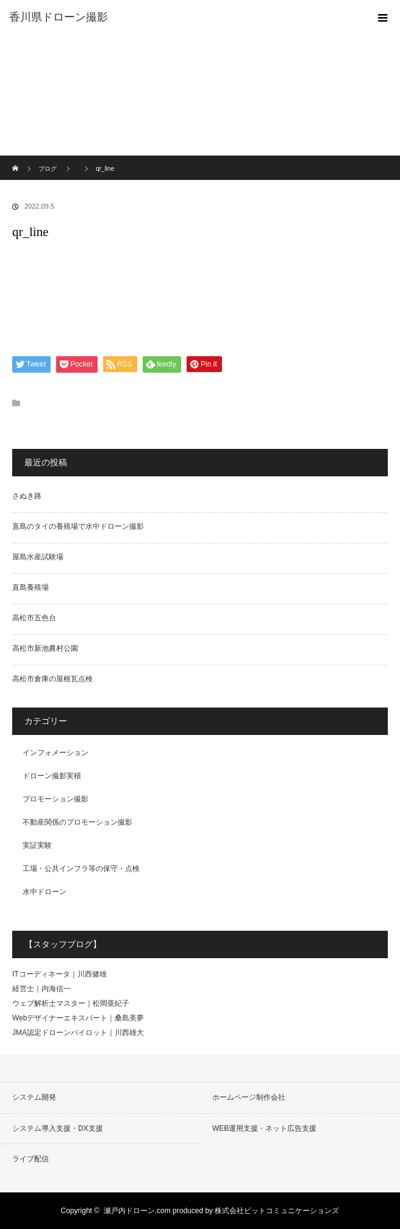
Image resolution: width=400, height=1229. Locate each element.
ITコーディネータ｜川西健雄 (59, 974)
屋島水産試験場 (37, 557)
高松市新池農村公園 (45, 648)
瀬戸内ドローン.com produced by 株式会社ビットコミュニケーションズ (222, 1210)
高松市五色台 (34, 618)
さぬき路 (26, 496)
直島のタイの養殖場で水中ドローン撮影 (78, 526)
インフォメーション (55, 752)
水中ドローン (44, 891)
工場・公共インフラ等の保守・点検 (81, 868)
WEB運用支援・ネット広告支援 (264, 1128)
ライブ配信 (30, 1159)
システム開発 (34, 1097)
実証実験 (37, 845)
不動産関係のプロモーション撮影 (77, 822)
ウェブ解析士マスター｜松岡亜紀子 (70, 1003)
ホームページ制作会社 (248, 1097)
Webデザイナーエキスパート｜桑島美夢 (78, 1018)
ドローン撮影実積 (52, 776)
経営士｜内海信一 (41, 988)
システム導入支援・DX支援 (57, 1128)
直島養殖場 (30, 587)
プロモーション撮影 (55, 799)
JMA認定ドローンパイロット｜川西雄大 (78, 1032)
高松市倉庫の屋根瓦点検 (52, 679)
